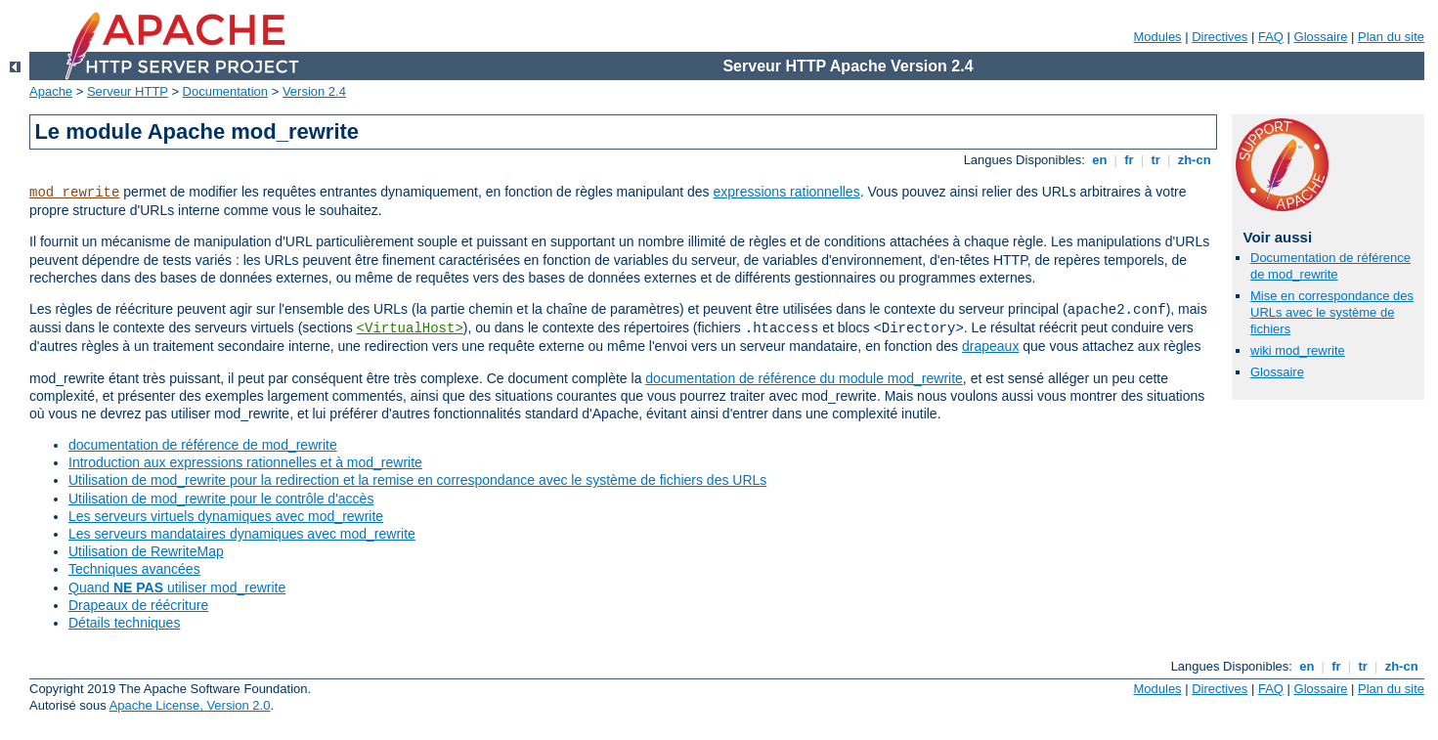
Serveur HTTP (127, 91)
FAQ (1271, 36)
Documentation (225, 91)
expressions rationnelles (786, 191)
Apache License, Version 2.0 (190, 705)
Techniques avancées (134, 569)
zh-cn (1194, 159)
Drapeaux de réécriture (138, 605)
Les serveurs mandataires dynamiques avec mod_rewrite (241, 534)
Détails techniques (124, 623)
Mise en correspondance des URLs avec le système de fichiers (1332, 312)
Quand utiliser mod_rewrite (176, 587)
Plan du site (1391, 36)
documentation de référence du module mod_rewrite (804, 378)
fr (1129, 159)
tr (1156, 159)
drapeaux (990, 346)
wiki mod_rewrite (1297, 350)
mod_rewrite (74, 192)
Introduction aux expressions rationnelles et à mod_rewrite (245, 462)
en (1100, 159)
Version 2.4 (314, 91)
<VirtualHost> (410, 328)
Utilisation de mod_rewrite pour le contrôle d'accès (220, 498)
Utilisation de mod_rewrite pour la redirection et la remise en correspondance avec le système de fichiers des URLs (417, 480)
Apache (50, 91)
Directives (1219, 36)
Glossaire (1321, 36)
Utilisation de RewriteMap (146, 551)
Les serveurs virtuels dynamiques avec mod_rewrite (225, 516)
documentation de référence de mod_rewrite (202, 445)
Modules (1157, 36)
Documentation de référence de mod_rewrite (1330, 266)
